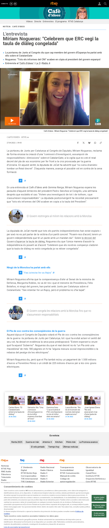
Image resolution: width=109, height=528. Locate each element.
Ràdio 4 (46, 63)
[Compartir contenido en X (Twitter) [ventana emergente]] (83, 142)
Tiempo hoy (53, 447)
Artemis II (47, 442)
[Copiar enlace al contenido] (101, 142)
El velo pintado (38, 447)
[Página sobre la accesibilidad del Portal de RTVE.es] (65, 507)
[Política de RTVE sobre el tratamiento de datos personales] (18, 508)
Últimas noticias (70, 447)
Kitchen (59, 442)
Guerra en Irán (32, 442)
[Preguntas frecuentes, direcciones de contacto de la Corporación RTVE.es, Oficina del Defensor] (84, 507)
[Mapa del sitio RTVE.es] (76, 508)
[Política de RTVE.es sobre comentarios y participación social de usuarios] (99, 508)
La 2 (38, 63)
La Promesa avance (88, 442)
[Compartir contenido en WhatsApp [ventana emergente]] (95, 142)
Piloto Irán (71, 442)
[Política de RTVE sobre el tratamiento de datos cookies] (35, 508)
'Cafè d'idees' (26, 63)
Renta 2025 (16, 442)
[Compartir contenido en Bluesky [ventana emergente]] (89, 142)
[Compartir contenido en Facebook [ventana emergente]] (78, 142)
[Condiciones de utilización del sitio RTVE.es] (5, 508)
